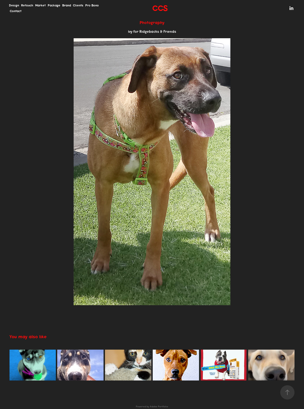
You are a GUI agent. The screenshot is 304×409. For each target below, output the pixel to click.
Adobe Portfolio (159, 406)
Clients (78, 5)
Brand (66, 5)
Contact (15, 11)
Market (40, 5)
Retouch (27, 5)
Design (14, 5)
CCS (160, 8)
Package (54, 5)
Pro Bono (92, 5)
